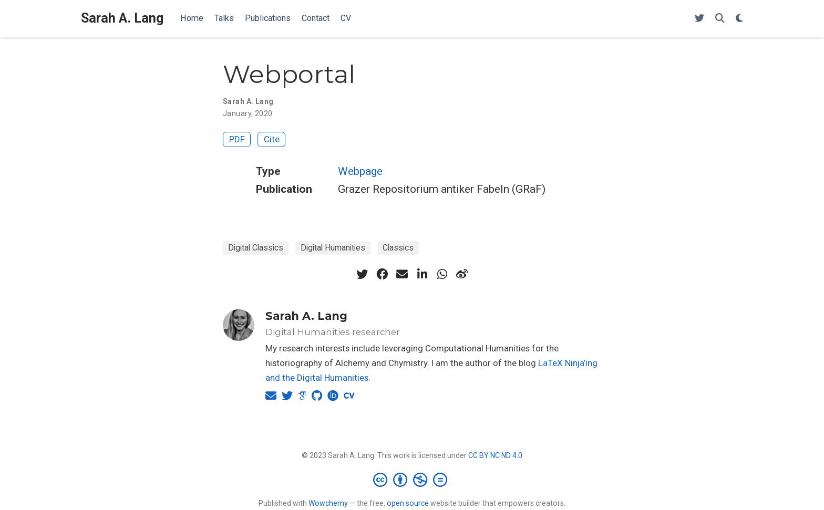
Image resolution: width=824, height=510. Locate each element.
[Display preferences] (739, 19)
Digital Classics (255, 248)
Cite (272, 139)
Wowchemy (328, 503)
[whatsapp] (442, 274)
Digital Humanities (333, 248)
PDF (237, 139)
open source (408, 503)
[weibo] (462, 274)
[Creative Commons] (412, 479)
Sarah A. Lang (122, 18)
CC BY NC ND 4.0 (495, 455)
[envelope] (402, 274)
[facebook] (382, 274)
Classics (398, 248)
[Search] (720, 19)
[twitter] (362, 274)
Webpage (360, 171)
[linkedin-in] (422, 274)
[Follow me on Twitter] (699, 19)
